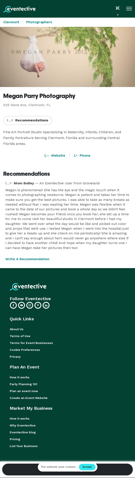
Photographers (39, 22)
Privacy (15, 356)
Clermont (11, 22)
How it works (19, 377)
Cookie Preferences (25, 349)
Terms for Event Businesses (31, 343)
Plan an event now (24, 391)
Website (55, 155)
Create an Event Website (29, 398)
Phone (82, 155)
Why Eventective (23, 425)
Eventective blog (23, 432)
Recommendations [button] (27, 120)
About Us (16, 329)
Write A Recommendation (27, 259)
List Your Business (24, 446)
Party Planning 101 (23, 384)
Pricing (15, 439)
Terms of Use (20, 336)
